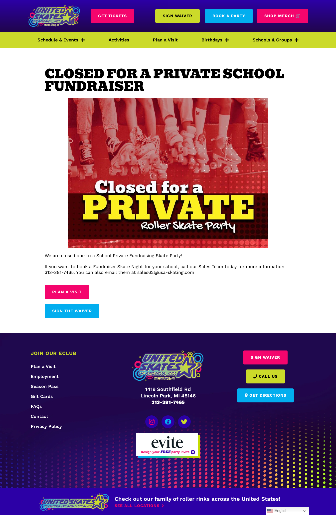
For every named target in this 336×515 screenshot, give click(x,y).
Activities (119, 39)
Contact (39, 416)
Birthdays (215, 40)
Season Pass (45, 386)
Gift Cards (42, 396)
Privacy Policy (46, 426)
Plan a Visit (165, 39)
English (277, 511)
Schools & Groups (276, 40)
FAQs (36, 406)
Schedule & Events (61, 40)
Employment (45, 376)
